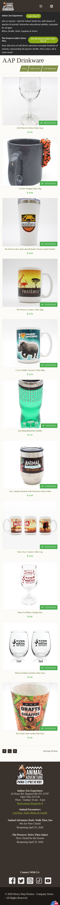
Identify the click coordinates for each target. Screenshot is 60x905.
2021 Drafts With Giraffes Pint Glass (30, 733)
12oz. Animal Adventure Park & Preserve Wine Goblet (30, 491)
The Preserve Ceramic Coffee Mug (30, 310)
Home (24, 68)
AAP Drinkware (50, 68)
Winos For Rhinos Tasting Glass (30, 612)
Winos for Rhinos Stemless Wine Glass (30, 673)
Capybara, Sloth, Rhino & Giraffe (30, 812)
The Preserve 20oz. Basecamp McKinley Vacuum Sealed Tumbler (30, 249)
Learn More (33, 16)
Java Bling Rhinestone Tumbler (30, 431)
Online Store (35, 68)
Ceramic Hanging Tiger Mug (30, 188)
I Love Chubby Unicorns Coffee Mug (30, 370)
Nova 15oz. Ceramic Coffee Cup (30, 552)
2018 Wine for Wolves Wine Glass (30, 128)
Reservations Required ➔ (30, 803)
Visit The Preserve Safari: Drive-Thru (43, 40)
